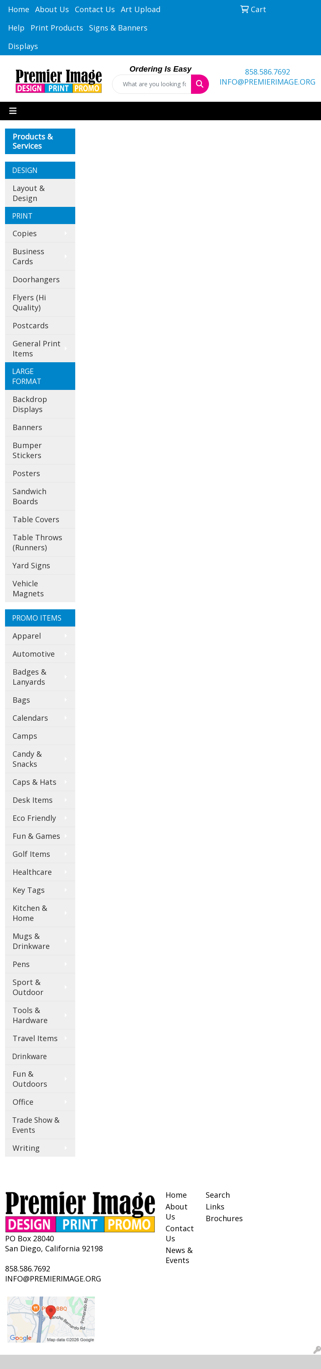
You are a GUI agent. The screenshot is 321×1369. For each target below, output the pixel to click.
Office (23, 1102)
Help (16, 28)
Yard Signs (31, 565)
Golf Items (31, 854)
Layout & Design (29, 193)
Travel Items (35, 1038)
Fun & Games (36, 836)
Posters (26, 473)
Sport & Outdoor (28, 987)
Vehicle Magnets (28, 588)
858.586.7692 (267, 72)
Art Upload (140, 9)
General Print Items (37, 348)
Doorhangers (36, 279)
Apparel (27, 636)
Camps (25, 736)
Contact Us (95, 9)
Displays (23, 46)
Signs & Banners (118, 28)
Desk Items (33, 800)
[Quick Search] (151, 84)
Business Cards (28, 256)
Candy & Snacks (27, 759)
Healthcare (32, 872)
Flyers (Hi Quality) (29, 302)
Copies (25, 233)
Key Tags (29, 890)
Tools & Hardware (30, 1015)
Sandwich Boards (29, 496)
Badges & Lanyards (29, 677)
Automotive (34, 654)
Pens (21, 964)
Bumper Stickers (27, 450)
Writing (26, 1148)
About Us (52, 9)
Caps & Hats (34, 782)
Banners (27, 427)
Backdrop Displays (30, 404)
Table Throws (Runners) (37, 542)
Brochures (221, 1218)
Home (18, 9)
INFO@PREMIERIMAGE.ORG (267, 82)
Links (215, 1206)
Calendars (30, 718)
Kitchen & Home (30, 913)
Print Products (57, 28)
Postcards (30, 325)
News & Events (179, 1255)
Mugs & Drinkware (31, 941)
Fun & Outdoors (30, 1079)
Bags (21, 700)
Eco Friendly (34, 818)
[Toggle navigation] (13, 111)
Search (218, 1195)
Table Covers (36, 519)
